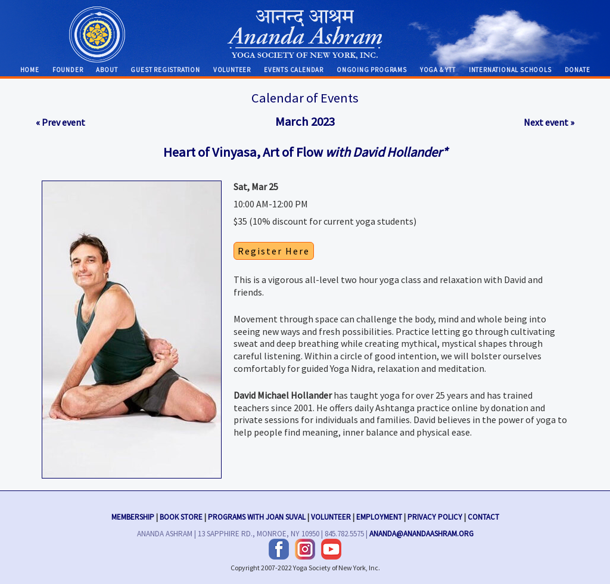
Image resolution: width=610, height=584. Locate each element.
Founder (67, 70)
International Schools (510, 70)
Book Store (181, 515)
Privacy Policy (434, 515)
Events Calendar (293, 70)
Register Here (274, 251)
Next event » (549, 122)
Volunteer (232, 70)
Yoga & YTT (438, 70)
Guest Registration (165, 70)
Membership (132, 515)
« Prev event (60, 122)
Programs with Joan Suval (257, 515)
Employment (379, 515)
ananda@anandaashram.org (421, 532)
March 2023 (305, 121)
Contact (483, 515)
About (106, 70)
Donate (577, 70)
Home (29, 70)
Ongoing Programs (372, 70)
